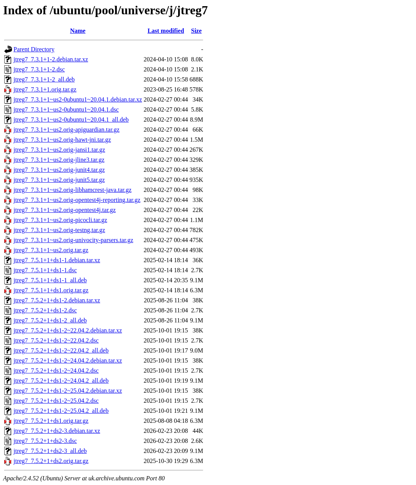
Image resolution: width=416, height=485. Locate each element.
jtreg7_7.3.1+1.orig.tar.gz (44, 89)
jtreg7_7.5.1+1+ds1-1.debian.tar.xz (56, 260)
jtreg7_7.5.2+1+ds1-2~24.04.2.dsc (56, 370)
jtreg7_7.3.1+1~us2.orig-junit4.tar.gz (59, 169)
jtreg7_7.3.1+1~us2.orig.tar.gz (50, 250)
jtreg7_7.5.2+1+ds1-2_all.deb (50, 320)
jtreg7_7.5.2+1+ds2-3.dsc (45, 441)
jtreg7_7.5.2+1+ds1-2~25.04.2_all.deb (61, 410)
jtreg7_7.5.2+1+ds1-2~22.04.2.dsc (56, 340)
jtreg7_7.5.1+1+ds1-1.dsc (45, 270)
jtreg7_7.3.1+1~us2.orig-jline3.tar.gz (58, 159)
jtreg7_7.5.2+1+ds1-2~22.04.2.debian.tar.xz (67, 330)
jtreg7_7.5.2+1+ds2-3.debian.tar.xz (56, 430)
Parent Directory (33, 49)
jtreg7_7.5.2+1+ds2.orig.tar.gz (50, 461)
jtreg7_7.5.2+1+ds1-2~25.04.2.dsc (56, 400)
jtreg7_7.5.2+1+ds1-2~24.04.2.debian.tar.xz (67, 360)
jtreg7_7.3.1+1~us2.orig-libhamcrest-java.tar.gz (72, 190)
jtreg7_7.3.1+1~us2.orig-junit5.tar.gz (59, 179)
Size (196, 30)
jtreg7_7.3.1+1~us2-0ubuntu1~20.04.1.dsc (66, 109)
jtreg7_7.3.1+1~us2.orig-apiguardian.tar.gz (66, 129)
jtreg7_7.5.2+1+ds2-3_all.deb (50, 451)
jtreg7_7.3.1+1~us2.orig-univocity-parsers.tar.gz (73, 240)
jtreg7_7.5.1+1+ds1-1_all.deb (50, 280)
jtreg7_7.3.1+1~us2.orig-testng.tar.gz (59, 230)
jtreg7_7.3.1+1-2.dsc (39, 69)
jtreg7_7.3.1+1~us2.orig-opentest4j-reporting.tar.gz (76, 200)
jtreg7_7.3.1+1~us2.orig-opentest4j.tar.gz (64, 210)
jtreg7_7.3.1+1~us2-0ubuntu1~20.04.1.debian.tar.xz (77, 99)
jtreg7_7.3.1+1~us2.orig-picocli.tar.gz (60, 220)
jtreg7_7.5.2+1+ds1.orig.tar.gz (50, 420)
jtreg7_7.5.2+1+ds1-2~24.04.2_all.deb (61, 380)
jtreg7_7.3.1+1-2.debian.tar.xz (50, 59)
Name (78, 30)
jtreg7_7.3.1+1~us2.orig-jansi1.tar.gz (59, 149)
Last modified (166, 30)
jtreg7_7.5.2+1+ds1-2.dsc (45, 310)
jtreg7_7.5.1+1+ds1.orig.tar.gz (50, 290)
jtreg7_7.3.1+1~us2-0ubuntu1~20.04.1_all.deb (71, 119)
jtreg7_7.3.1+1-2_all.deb (44, 79)
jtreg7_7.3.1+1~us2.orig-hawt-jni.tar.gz (62, 139)
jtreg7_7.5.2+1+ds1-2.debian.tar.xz (56, 300)
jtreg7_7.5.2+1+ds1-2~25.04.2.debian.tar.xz (67, 390)
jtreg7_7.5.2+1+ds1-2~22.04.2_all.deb (61, 350)
